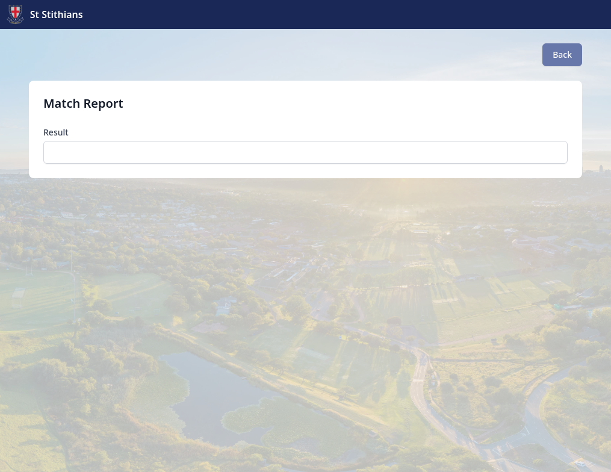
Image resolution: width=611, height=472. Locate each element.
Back (562, 54)
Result (56, 132)
